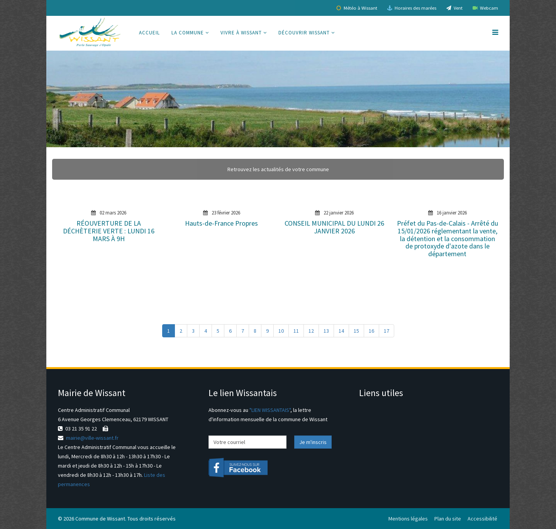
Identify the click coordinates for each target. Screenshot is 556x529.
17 (386, 330)
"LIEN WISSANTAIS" (269, 410)
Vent (454, 8)
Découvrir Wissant (304, 32)
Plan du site (447, 518)
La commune (187, 32)
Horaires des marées (411, 8)
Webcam (485, 8)
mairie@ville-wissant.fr (92, 437)
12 (311, 330)
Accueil (149, 32)
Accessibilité (482, 518)
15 (356, 330)
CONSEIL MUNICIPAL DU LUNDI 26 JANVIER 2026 (334, 227)
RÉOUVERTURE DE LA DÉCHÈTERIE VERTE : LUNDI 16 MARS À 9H (108, 231)
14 (341, 330)
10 (281, 330)
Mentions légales (408, 518)
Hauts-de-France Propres (221, 223)
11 (296, 330)
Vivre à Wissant (241, 32)
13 (326, 330)
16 (371, 330)
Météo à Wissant (356, 8)
